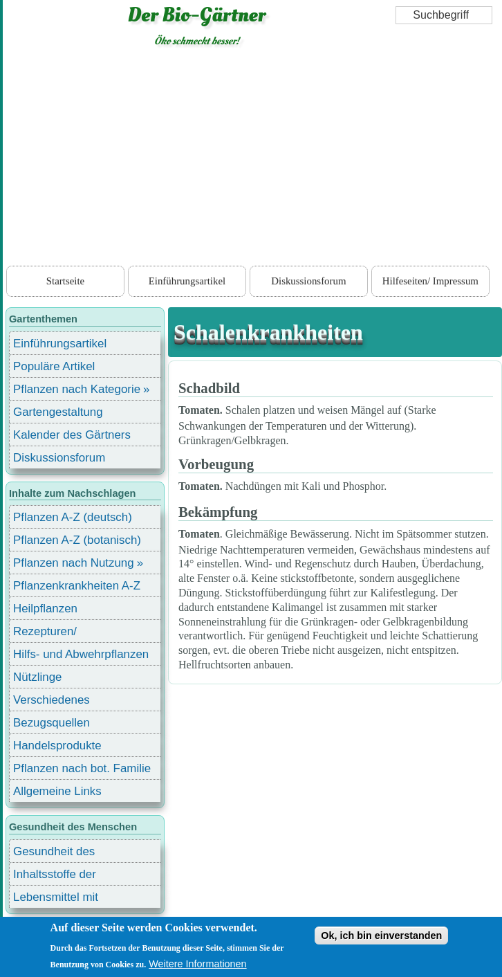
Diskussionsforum (308, 280)
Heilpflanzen (45, 608)
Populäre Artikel (54, 366)
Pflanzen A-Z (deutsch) (72, 517)
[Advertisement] (252, 159)
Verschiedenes (51, 699)
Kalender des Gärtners (72, 434)
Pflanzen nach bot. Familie (82, 768)
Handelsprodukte (57, 745)
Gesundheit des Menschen (54, 853)
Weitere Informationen (197, 963)
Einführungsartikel (187, 280)
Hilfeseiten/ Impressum (430, 280)
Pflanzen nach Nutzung (73, 562)
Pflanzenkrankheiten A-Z (76, 585)
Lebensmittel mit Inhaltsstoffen (55, 899)
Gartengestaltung (58, 412)
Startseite (65, 280)
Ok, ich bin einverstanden (381, 935)
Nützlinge (37, 677)
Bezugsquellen (51, 722)
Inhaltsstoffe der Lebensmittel (54, 876)
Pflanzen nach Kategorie (76, 389)
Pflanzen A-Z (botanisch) (77, 540)
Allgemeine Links (57, 791)
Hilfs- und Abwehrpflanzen (81, 654)
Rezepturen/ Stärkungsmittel (53, 633)
